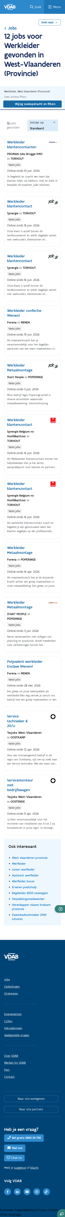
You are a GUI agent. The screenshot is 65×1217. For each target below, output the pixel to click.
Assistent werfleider (25, 875)
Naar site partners (31, 1109)
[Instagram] (36, 1191)
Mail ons (17, 1148)
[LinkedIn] (17, 1191)
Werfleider (19, 863)
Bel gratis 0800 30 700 (26, 1138)
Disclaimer (7, 1210)
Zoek (37, 7)
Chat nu (16, 1158)
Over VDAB (11, 1056)
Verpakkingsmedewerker (28, 899)
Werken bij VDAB (15, 1063)
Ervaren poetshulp (24, 887)
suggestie (20, 1168)
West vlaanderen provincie (29, 857)
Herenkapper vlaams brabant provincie (31, 907)
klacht (35, 1168)
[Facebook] (7, 1191)
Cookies (53, 1210)
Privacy (42, 1210)
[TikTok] (46, 1191)
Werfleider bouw (23, 881)
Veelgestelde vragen (16, 1035)
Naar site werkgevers (31, 1099)
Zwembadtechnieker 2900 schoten (29, 917)
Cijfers (8, 1021)
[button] (60, 909)
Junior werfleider (23, 869)
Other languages (10, 1214)
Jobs (10, 28)
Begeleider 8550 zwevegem (30, 893)
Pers (7, 1070)
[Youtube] (27, 1191)
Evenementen (13, 1014)
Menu (57, 7)
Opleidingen (12, 987)
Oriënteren (11, 993)
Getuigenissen (13, 1028)
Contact (9, 1077)
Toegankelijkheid (25, 1210)
